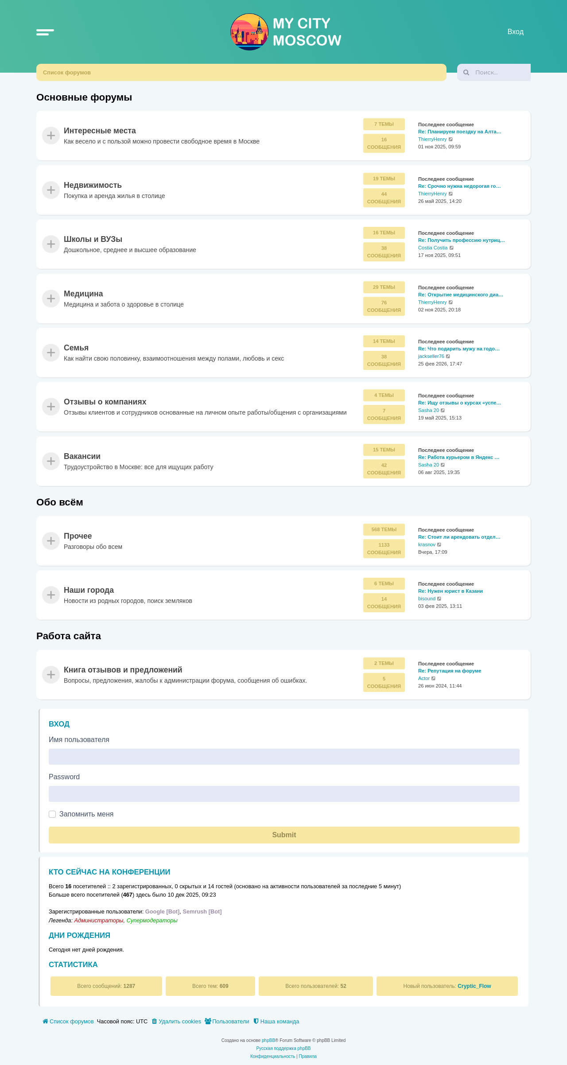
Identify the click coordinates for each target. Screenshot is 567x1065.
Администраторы (99, 920)
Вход (59, 724)
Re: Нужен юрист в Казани (450, 591)
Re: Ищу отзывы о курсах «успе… (459, 403)
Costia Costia (433, 247)
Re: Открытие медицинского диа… (460, 294)
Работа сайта (68, 635)
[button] (45, 32)
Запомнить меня (86, 814)
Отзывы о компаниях (105, 402)
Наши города (89, 590)
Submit (284, 835)
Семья (76, 347)
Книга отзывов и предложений (123, 669)
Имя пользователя (79, 739)
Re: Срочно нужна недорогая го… (459, 186)
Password (64, 777)
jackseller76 (431, 356)
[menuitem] (176, 1021)
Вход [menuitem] (516, 31)
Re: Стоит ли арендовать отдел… (459, 537)
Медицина (83, 293)
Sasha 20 (428, 410)
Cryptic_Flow (474, 986)
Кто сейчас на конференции (110, 872)
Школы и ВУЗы (93, 239)
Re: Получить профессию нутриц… (461, 240)
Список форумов (67, 72)
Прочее (78, 536)
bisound (426, 598)
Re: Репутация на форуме (450, 670)
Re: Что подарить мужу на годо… (459, 348)
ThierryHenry (432, 139)
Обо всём (59, 502)
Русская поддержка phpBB (283, 1048)
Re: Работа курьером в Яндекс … (459, 457)
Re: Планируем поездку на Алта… (459, 132)
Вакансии (82, 456)
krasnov (426, 544)
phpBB (268, 1040)
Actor (424, 678)
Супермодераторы (152, 920)
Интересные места (100, 131)
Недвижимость (93, 185)
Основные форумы (84, 97)
